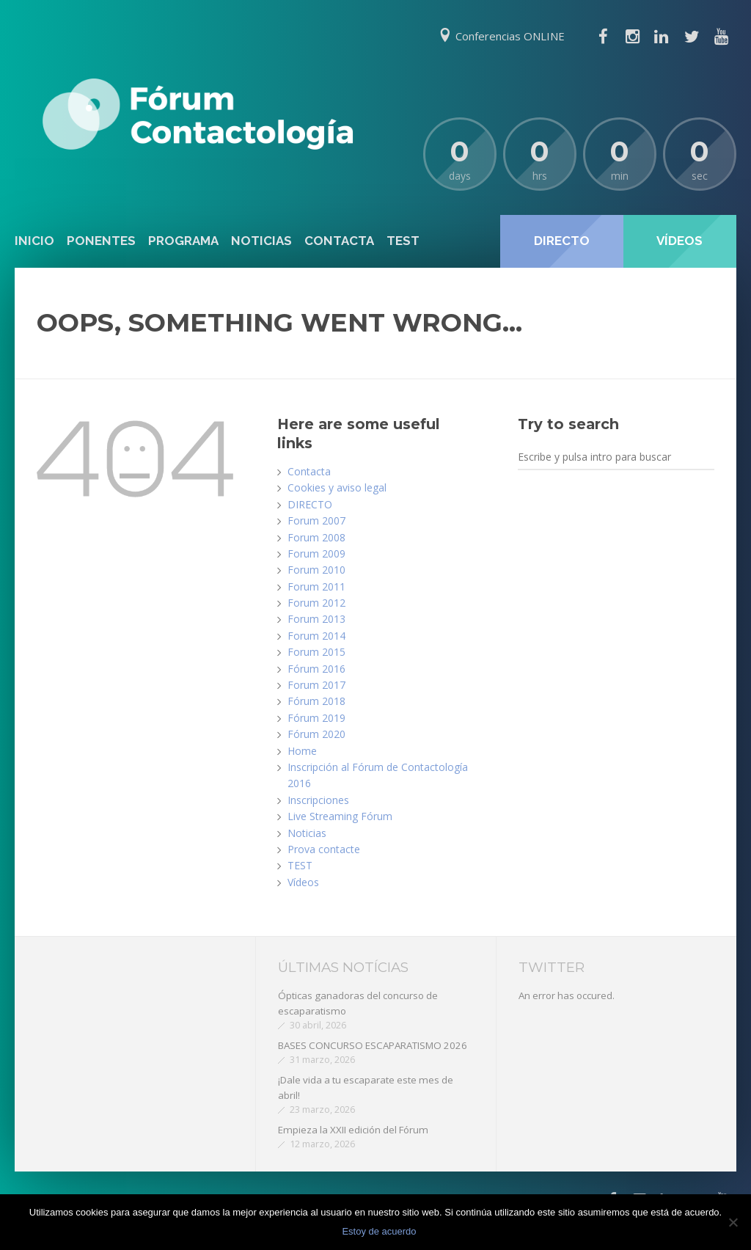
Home (302, 751)
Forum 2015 (316, 652)
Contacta (339, 240)
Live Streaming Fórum (339, 816)
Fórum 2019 (316, 718)
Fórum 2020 (316, 734)
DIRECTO (309, 504)
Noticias (261, 240)
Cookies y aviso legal (337, 487)
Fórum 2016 (316, 669)
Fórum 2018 (316, 701)
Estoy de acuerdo (379, 1231)
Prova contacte (323, 849)
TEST (403, 240)
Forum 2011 (316, 586)
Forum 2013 (316, 619)
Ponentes (101, 240)
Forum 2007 (316, 520)
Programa (183, 240)
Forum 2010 (316, 570)
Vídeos (303, 882)
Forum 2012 (316, 603)
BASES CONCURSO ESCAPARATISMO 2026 (372, 1045)
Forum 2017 (316, 685)
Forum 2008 (316, 537)
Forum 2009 (316, 553)
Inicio (34, 240)
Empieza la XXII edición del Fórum (353, 1129)
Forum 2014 (316, 636)
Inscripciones (318, 800)
